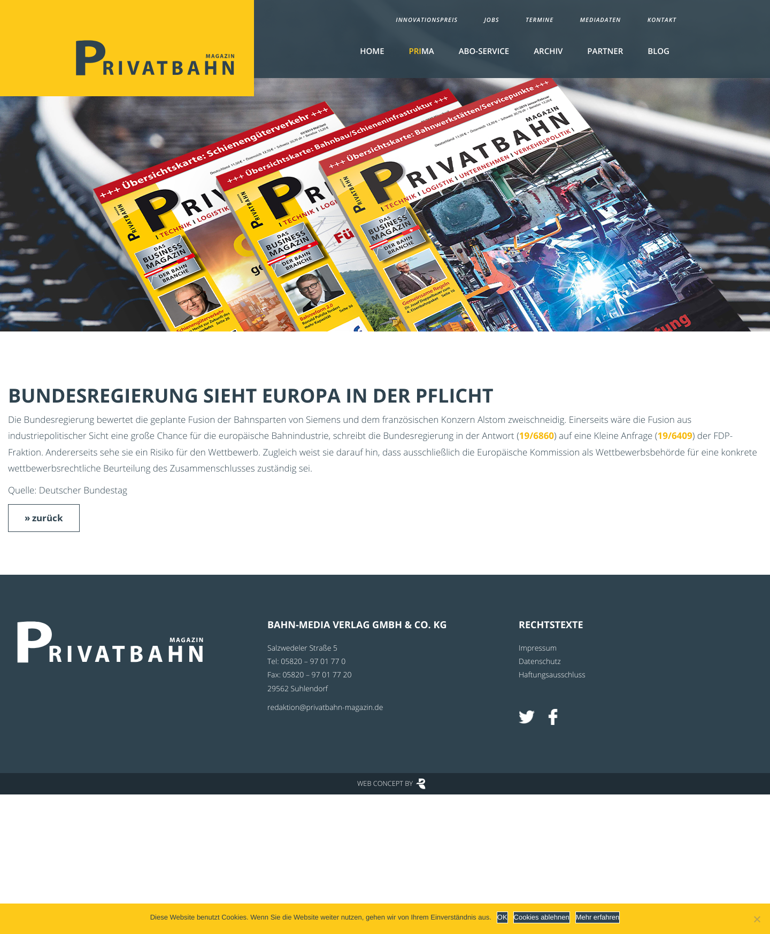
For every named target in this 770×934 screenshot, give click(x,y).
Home (372, 51)
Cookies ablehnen (541, 917)
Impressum (538, 648)
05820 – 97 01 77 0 (313, 662)
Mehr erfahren (598, 917)
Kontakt (662, 20)
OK (502, 917)
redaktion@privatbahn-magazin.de (325, 708)
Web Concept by (385, 783)
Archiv (548, 51)
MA (421, 51)
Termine (539, 20)
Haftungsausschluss (552, 675)
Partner (605, 51)
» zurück (44, 518)
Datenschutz (540, 662)
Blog (658, 51)
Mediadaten (600, 20)
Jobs (491, 20)
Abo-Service (484, 51)
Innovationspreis (427, 20)
